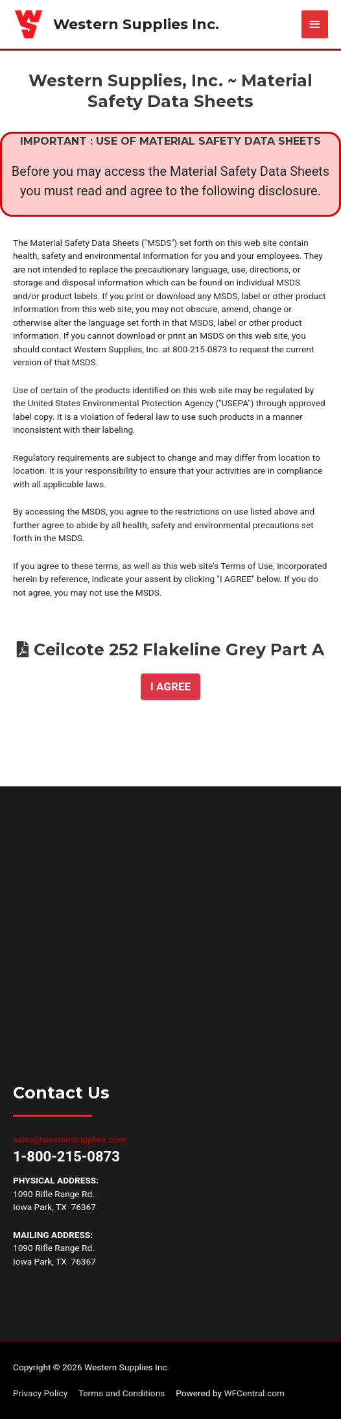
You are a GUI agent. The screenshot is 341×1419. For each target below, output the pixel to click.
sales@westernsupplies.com (69, 1139)
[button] (170, 686)
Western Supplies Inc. (136, 24)
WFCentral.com (254, 1393)
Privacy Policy (40, 1393)
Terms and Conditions (121, 1393)
